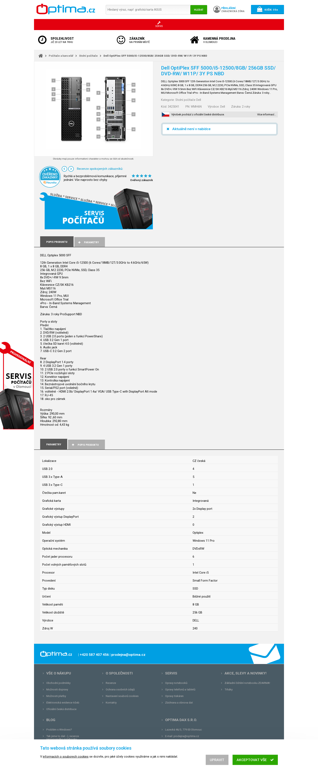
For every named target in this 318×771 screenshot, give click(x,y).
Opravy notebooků (176, 682)
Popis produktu (85, 444)
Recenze (111, 682)
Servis (171, 673)
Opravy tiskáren (174, 696)
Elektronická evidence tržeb (62, 702)
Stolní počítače (88, 55)
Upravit (217, 764)
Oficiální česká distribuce (61, 709)
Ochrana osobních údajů (120, 689)
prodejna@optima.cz (186, 736)
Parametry (88, 242)
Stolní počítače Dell (188, 100)
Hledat (198, 9)
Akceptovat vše (255, 764)
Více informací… (266, 114)
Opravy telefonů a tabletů (180, 689)
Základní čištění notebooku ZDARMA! (247, 682)
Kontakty (111, 702)
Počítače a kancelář (61, 55)
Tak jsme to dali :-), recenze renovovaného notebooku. (62, 738)
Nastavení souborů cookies (122, 696)
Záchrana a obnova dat (179, 702)
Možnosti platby (56, 696)
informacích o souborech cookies (66, 761)
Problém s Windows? (59, 729)
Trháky (229, 689)
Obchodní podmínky (58, 682)
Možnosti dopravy (57, 689)
